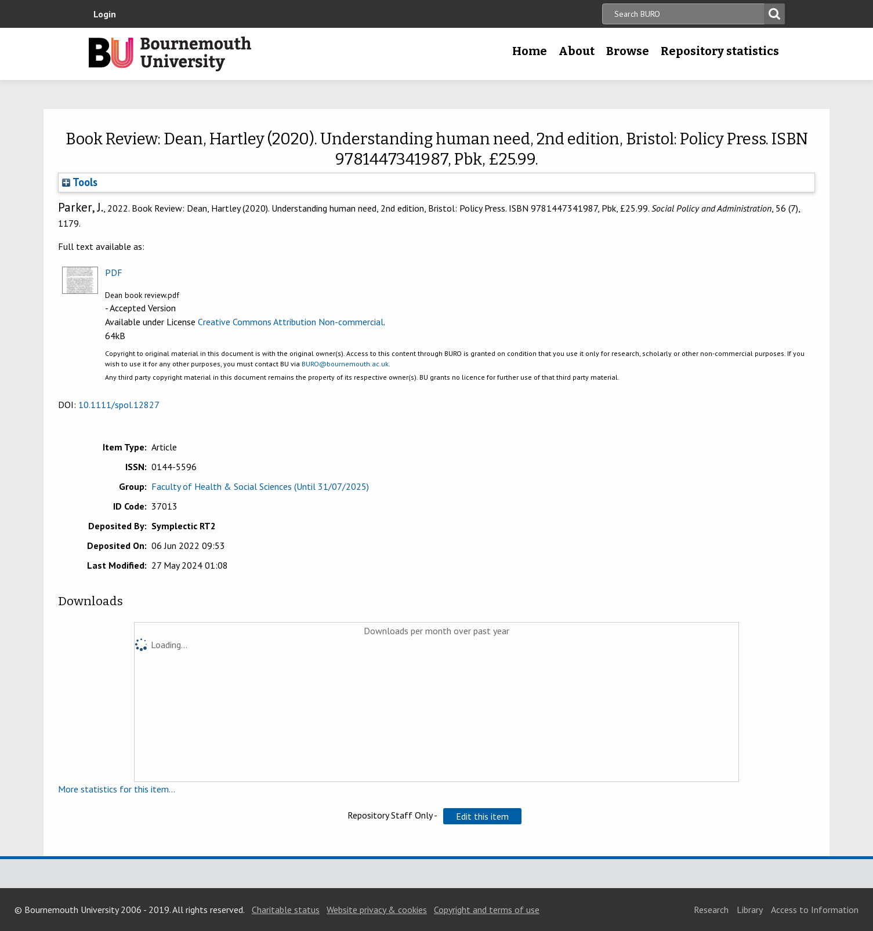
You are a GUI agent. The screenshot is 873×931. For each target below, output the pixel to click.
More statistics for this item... (116, 789)
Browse (627, 51)
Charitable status (286, 909)
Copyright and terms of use (486, 909)
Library (750, 909)
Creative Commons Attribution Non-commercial (290, 322)
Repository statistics (720, 51)
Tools (79, 182)
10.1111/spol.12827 (119, 404)
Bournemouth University (170, 54)
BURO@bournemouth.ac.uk (345, 363)
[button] (482, 816)
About (577, 51)
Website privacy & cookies (377, 909)
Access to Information (814, 909)
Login (104, 14)
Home (529, 51)
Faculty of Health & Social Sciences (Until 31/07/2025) (260, 486)
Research (711, 909)
